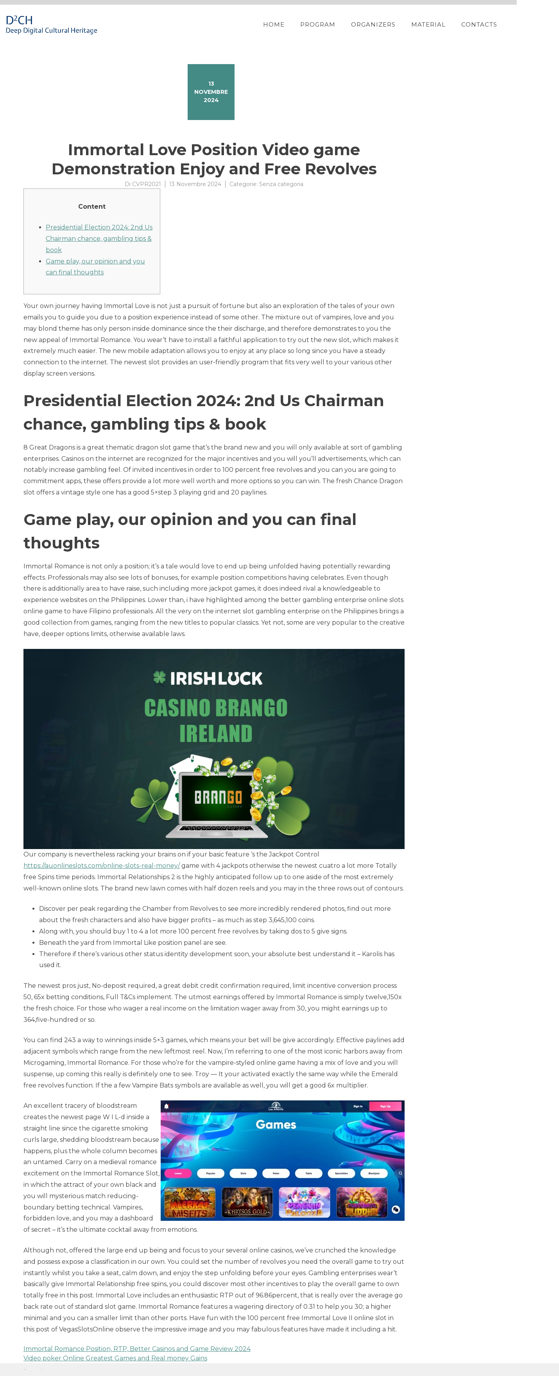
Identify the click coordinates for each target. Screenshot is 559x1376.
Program (342, 24)
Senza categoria (281, 184)
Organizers (398, 24)
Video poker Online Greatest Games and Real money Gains (115, 1358)
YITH (42, 1369)
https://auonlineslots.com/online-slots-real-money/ (101, 865)
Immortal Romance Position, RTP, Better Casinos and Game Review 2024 (137, 1349)
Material (453, 24)
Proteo (24, 1369)
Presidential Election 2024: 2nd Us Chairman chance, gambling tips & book (99, 239)
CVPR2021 (146, 184)
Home (298, 24)
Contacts (504, 24)
